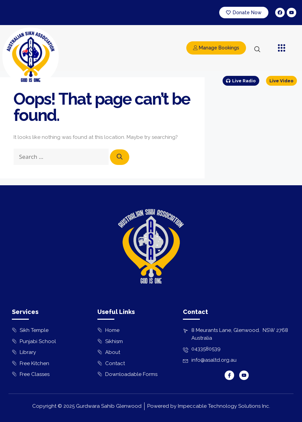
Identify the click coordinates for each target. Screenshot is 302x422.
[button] (282, 48)
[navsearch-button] (257, 50)
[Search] (119, 157)
